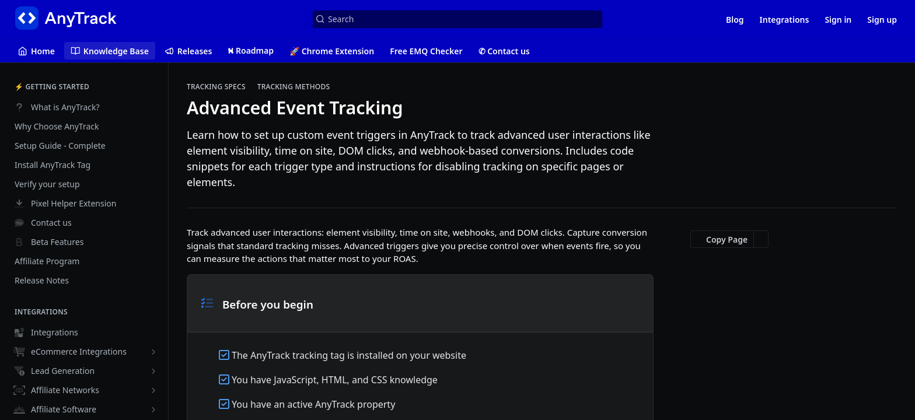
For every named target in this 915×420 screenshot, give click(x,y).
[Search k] (457, 19)
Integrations (784, 19)
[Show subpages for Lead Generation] (153, 371)
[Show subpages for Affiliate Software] (153, 409)
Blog (735, 19)
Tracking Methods (293, 87)
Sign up (882, 19)
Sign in (838, 19)
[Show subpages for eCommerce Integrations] (153, 351)
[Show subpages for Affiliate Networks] (153, 390)
